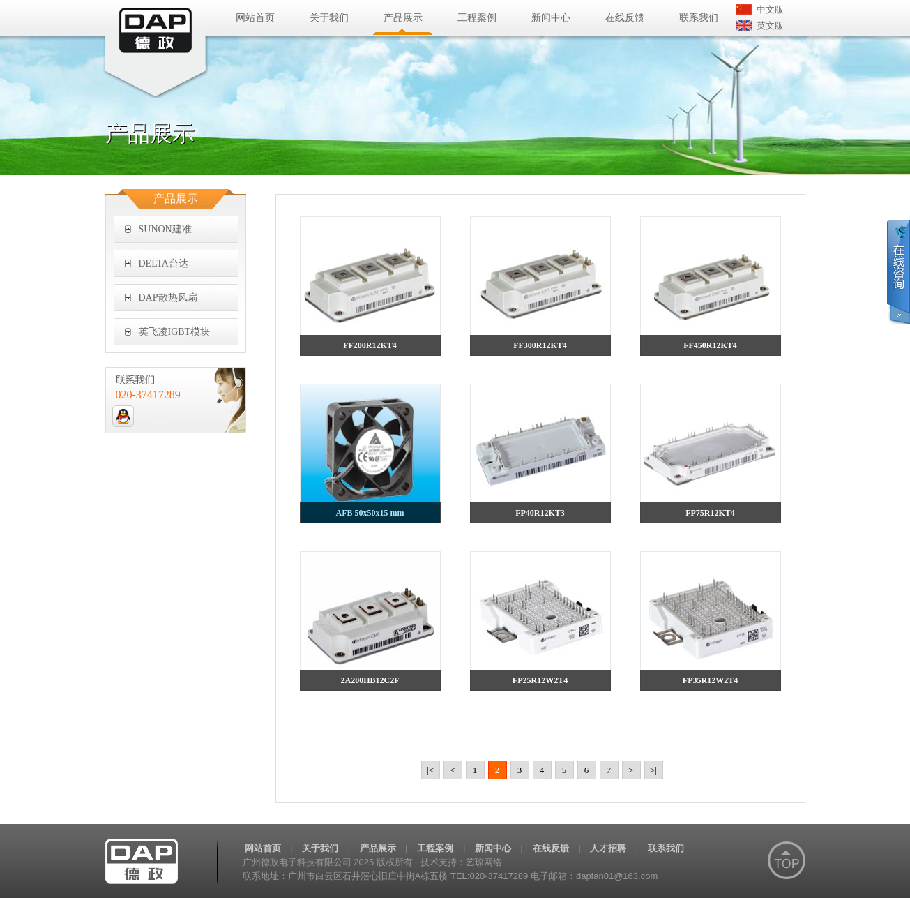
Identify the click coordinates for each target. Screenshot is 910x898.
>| (653, 770)
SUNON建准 (165, 229)
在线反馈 (624, 18)
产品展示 (403, 18)
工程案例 (476, 18)
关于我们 (329, 18)
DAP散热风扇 (168, 297)
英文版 (770, 25)
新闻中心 (550, 18)
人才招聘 (608, 848)
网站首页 (255, 18)
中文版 (770, 9)
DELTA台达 (163, 263)
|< (430, 770)
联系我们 (698, 18)
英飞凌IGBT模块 (175, 332)
